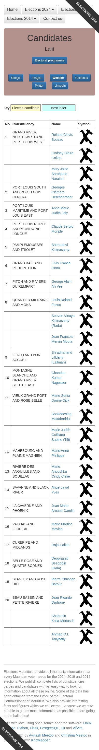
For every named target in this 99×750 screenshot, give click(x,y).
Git (63, 728)
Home (12, 9)
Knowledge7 (40, 740)
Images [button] (36, 78)
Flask (34, 728)
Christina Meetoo (74, 735)
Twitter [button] (39, 85)
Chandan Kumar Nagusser (59, 378)
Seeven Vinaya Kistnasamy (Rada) (63, 321)
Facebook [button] (81, 78)
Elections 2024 (39, 9)
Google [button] (16, 78)
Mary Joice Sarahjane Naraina (60, 174)
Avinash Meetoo (41, 735)
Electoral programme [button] (49, 60)
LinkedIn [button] (60, 85)
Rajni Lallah (61, 545)
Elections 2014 (21, 18)
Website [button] (58, 78)
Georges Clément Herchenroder (62, 192)
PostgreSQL (49, 728)
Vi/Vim (78, 728)
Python (22, 728)
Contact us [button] (52, 18)
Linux (87, 723)
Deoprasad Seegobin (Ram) (60, 563)
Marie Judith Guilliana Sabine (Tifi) (61, 435)
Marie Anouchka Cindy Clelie (61, 471)
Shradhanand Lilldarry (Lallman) (62, 357)
